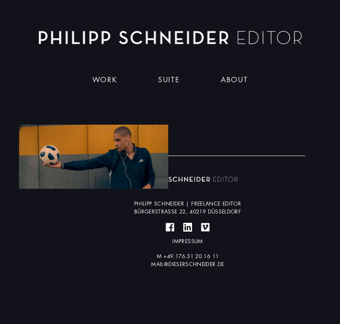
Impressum (187, 241)
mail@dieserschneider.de (187, 264)
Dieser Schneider (170, 37)
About (234, 80)
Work (104, 80)
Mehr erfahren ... (93, 156)
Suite (169, 80)
